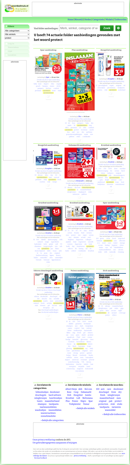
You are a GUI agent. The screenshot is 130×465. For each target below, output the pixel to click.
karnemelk (88, 330)
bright (107, 180)
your (115, 241)
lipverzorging (52, 239)
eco (98, 243)
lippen (52, 255)
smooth (90, 242)
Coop (76, 392)
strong (75, 353)
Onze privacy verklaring (44, 439)
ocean (100, 245)
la (41, 253)
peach (38, 86)
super (85, 235)
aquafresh (70, 337)
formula (99, 241)
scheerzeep (70, 369)
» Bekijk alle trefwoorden (114, 414)
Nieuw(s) (79, 19)
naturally (112, 252)
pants (69, 125)
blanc (57, 249)
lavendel (75, 339)
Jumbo (88, 395)
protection (48, 93)
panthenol (101, 182)
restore (70, 244)
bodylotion (101, 184)
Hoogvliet (111, 79)
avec (51, 257)
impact (67, 360)
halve (67, 251)
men (51, 301)
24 (65, 231)
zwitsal (88, 328)
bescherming (88, 187)
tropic (89, 346)
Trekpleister (75, 404)
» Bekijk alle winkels (85, 408)
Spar (47, 77)
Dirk (111, 299)
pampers (41, 88)
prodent (90, 335)
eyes (67, 235)
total (90, 244)
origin (47, 242)
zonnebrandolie (48, 416)
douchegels (40, 395)
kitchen (48, 88)
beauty (76, 233)
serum (117, 171)
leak (50, 177)
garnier (89, 353)
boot (122, 182)
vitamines (37, 246)
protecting (101, 175)
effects (70, 249)
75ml (78, 337)
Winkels (109, 19)
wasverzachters (48, 413)
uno (70, 237)
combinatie (86, 137)
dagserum (79, 239)
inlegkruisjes (71, 192)
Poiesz (79, 315)
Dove (113, 392)
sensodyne (101, 88)
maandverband (85, 190)
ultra (66, 127)
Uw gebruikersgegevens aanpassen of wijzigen (55, 443)
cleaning (121, 252)
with (60, 239)
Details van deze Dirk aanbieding (111, 302)
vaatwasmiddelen (48, 407)
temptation (89, 326)
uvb (61, 246)
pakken (71, 137)
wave (69, 353)
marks (45, 301)
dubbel (71, 324)
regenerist (82, 242)
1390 (110, 169)
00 (56, 175)
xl (77, 190)
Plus (79, 116)
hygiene (114, 245)
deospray (46, 308)
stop (90, 125)
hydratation (70, 364)
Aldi (80, 389)
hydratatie (37, 244)
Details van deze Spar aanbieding (48, 80)
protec (107, 315)
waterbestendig (73, 362)
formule (38, 260)
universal (75, 360)
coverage (122, 313)
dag (73, 333)
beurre (58, 255)
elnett (84, 335)
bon (83, 328)
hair (92, 364)
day (51, 175)
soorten (99, 90)
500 (37, 239)
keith (68, 246)
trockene (84, 130)
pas (52, 249)
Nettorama (87, 398)
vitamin (76, 237)
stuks (60, 91)
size (91, 134)
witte (49, 251)
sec (78, 132)
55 (96, 85)
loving (68, 355)
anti (60, 305)
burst (123, 171)
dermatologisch (119, 175)
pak (111, 308)
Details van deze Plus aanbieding (79, 119)
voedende (82, 355)
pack (101, 311)
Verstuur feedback (40, 458)
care (120, 180)
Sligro (83, 401)
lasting (107, 245)
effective (122, 241)
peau (45, 253)
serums (89, 233)
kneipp (68, 339)
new (91, 351)
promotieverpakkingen (74, 134)
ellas (52, 84)
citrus (122, 245)
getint (51, 244)
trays (117, 182)
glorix (102, 238)
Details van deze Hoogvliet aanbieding (111, 81)
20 (66, 123)
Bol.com (88, 389)
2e (90, 249)
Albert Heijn (71, 389)
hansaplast (89, 357)
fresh (59, 179)
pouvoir (91, 360)
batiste (90, 344)
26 (102, 306)
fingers (46, 84)
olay (85, 231)
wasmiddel (110, 410)
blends (75, 355)
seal (89, 237)
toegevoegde (48, 246)
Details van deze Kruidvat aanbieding (111, 164)
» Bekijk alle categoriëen (52, 420)
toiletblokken (118, 247)
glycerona (84, 339)
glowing (69, 348)
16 (69, 321)
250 (105, 169)
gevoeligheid (102, 85)
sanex (70, 328)
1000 (84, 321)
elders (114, 315)
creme (90, 337)
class (92, 339)
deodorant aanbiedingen (49, 312)
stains (101, 247)
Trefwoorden (120, 19)
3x (74, 125)
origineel (80, 369)
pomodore (59, 301)
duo (68, 132)
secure (113, 311)
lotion (103, 173)
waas (55, 251)
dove (115, 169)
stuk (105, 90)
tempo (55, 182)
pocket (76, 130)
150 (38, 299)
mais (39, 84)
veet (83, 337)
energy (122, 243)
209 (78, 321)
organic (59, 84)
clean (108, 238)
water (115, 243)
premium (38, 91)
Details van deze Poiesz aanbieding (80, 317)
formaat (46, 260)
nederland (121, 90)
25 (68, 231)
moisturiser (81, 246)
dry (92, 123)
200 (99, 169)
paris (77, 335)
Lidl (78, 398)
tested (100, 177)
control (76, 328)
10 (67, 321)
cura (72, 335)
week (90, 321)
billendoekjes (42, 392)
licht (45, 244)
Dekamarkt (80, 181)
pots (101, 180)
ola (85, 244)
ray (86, 348)
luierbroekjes (55, 398)
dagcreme (78, 244)
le (37, 253)
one (79, 235)
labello (43, 239)
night (120, 311)
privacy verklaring (80, 456)
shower (42, 305)
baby (35, 84)
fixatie (91, 355)
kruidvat (91, 251)
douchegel (53, 296)
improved (121, 238)
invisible (56, 299)
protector (82, 344)
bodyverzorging (102, 171)
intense (113, 180)
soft (56, 244)
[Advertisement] (78, 10)
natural (40, 242)
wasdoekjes (40, 410)
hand (88, 366)
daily (45, 179)
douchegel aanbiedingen (49, 310)
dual (74, 242)
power (73, 235)
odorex (36, 296)
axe (76, 326)
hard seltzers (55, 395)
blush (74, 346)
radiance (110, 173)
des (83, 132)
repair (112, 85)
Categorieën (98, 19)
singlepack (82, 192)
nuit (73, 132)
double (91, 231)
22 (80, 127)
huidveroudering (42, 255)
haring (81, 249)
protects (107, 241)
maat (54, 91)
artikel (73, 251)
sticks (59, 86)
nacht (92, 130)
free (73, 123)
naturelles (43, 257)
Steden (87, 19)
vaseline (122, 169)
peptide (68, 242)
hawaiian (81, 346)
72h (82, 362)
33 (76, 231)
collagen (88, 239)
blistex (89, 342)
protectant (114, 177)
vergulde (81, 366)
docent (54, 305)
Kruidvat (111, 162)
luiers (39, 401)
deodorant (44, 296)
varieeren (76, 194)
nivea (76, 357)
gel (49, 305)
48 (60, 296)
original (118, 85)
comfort (56, 88)
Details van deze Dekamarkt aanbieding (79, 183)
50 (34, 239)
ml (124, 85)
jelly (110, 175)
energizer (72, 366)
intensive (110, 184)
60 (69, 123)
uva (56, 246)
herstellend (80, 342)
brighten (71, 239)
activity (49, 303)
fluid (82, 233)
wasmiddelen (55, 410)
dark (81, 326)
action (70, 233)
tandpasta (121, 88)
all (111, 247)
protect (47, 91)
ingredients (55, 242)
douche (44, 299)
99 (61, 244)
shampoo (69, 326)
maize (52, 86)
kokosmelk (89, 369)
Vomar (86, 404)
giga (121, 308)
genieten (78, 324)
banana (45, 86)
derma (88, 362)
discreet (77, 187)
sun (38, 249)
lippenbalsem (56, 260)
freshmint (87, 324)
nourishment (119, 184)
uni (67, 335)
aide (60, 251)
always (40, 175)
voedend (71, 342)
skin (84, 127)
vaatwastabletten (105, 250)
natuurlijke (59, 257)
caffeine (69, 357)
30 (35, 175)
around (114, 313)
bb (76, 249)
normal (56, 177)
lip (74, 344)
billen (68, 333)
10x (122, 177)
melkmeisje (78, 330)
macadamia (79, 371)
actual (83, 237)
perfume (89, 132)
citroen (120, 250)
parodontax (111, 88)
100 (97, 238)
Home (70, 19)
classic (69, 344)
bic (111, 171)
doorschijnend (40, 251)
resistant (84, 360)
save (109, 243)
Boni (69, 392)
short (104, 243)
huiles (36, 257)
